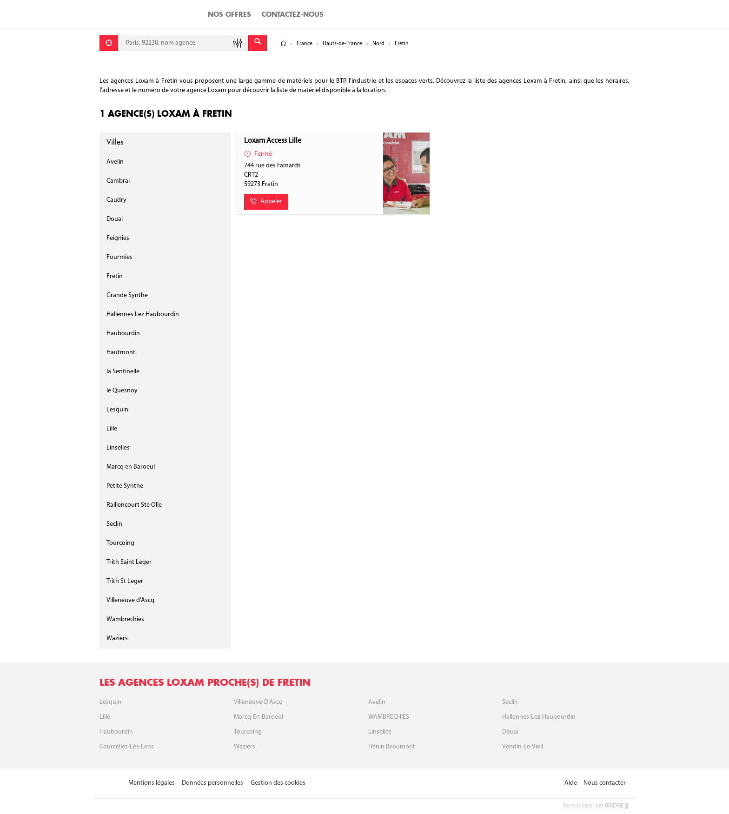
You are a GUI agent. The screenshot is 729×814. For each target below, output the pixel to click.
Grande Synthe (127, 295)
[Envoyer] (257, 43)
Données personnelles (212, 783)
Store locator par (596, 806)
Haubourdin (123, 333)
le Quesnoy (122, 390)
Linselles (118, 447)
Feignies (117, 238)
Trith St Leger (124, 581)
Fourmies (119, 257)
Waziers (117, 638)
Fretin (114, 276)
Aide (570, 783)
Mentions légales (151, 783)
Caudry (116, 200)
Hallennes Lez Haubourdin (142, 314)
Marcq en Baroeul (130, 466)
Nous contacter (604, 783)
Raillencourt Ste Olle (134, 505)
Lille (111, 428)
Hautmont (120, 352)
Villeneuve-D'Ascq (258, 702)
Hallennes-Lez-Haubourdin (539, 717)
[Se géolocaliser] (108, 43)
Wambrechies (125, 619)
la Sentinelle (122, 371)
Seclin (114, 524)
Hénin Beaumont (391, 746)
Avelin (115, 162)
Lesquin (117, 409)
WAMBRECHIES (388, 717)
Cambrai (118, 181)
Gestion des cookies (278, 783)
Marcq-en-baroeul (258, 717)
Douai (114, 219)
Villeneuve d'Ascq (130, 600)
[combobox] (183, 43)
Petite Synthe (124, 486)
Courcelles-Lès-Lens (126, 746)
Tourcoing (120, 543)
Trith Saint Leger (129, 562)
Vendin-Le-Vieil (522, 746)
